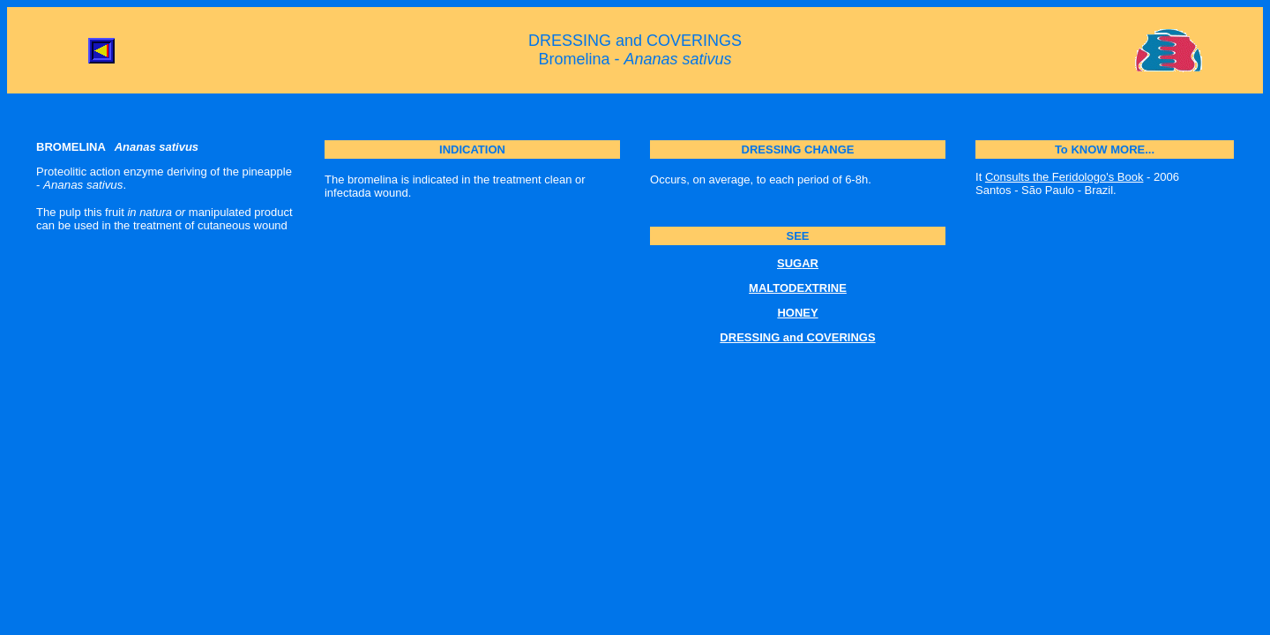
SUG (789, 263)
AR (810, 263)
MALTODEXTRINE (798, 288)
